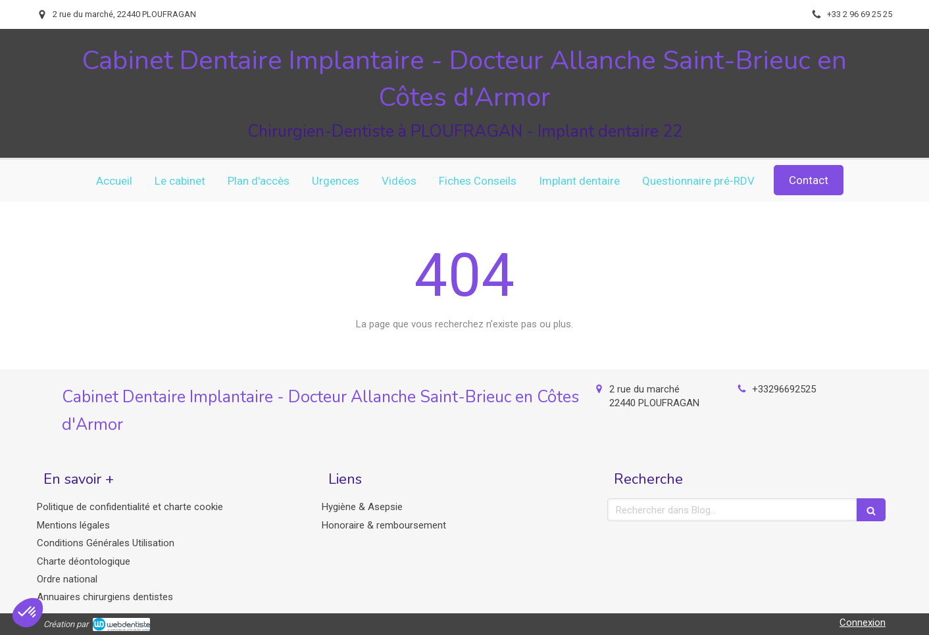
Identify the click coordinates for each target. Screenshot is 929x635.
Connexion (863, 622)
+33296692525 (784, 389)
